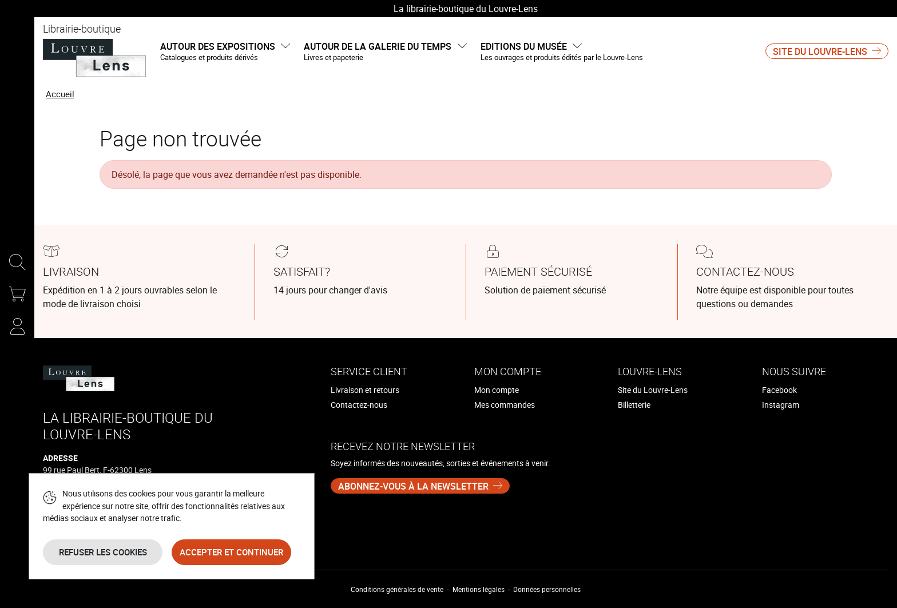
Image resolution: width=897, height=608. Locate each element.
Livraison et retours (365, 389)
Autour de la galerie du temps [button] (385, 51)
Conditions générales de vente (397, 589)
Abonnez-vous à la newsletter (413, 486)
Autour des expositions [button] (225, 51)
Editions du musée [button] (562, 51)
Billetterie (634, 404)
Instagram (780, 404)
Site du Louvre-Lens (820, 51)
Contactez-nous (359, 404)
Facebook (779, 389)
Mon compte (496, 389)
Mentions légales (479, 589)
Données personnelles (547, 589)
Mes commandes (504, 404)
